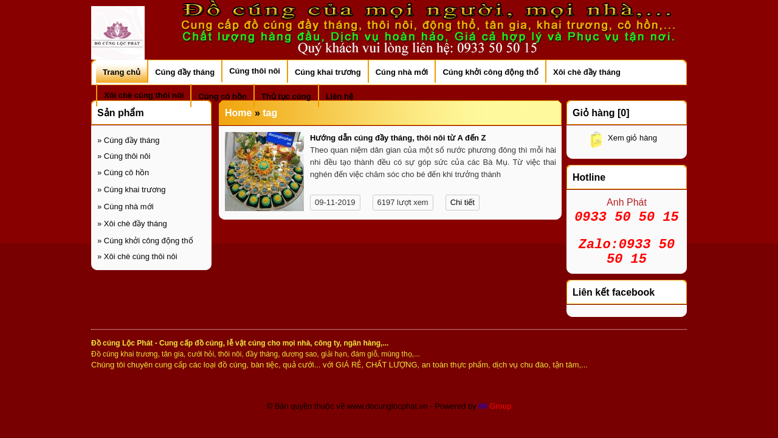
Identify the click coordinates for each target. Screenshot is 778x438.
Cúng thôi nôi (123, 156)
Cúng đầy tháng (128, 140)
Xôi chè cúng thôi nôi (137, 256)
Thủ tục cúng (286, 96)
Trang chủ (121, 72)
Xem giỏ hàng (632, 137)
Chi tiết (462, 202)
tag (270, 113)
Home (238, 113)
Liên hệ (339, 96)
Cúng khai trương (131, 189)
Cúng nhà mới (125, 206)
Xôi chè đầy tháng (132, 223)
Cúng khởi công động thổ (145, 240)
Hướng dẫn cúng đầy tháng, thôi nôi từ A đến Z (398, 137)
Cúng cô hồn (123, 172)
